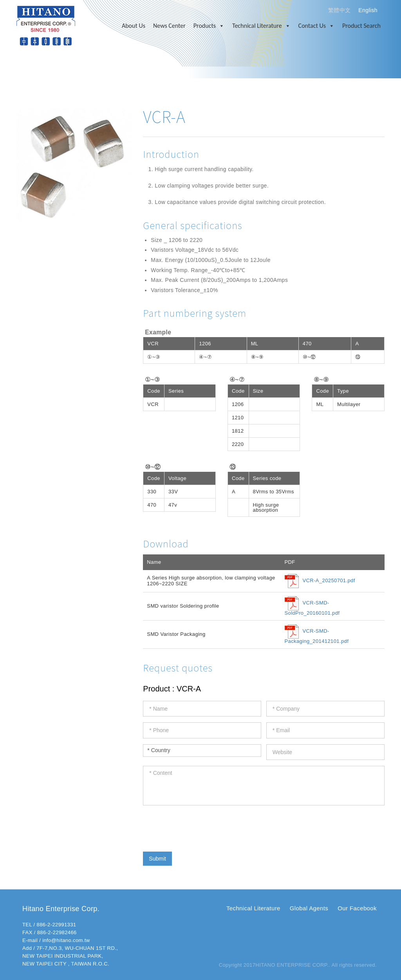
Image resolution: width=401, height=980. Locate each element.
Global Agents (309, 908)
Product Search (361, 25)
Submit (157, 858)
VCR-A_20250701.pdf (329, 581)
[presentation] (202, 826)
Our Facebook (357, 908)
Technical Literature (261, 26)
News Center (169, 25)
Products (208, 26)
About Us (133, 25)
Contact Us (316, 26)
